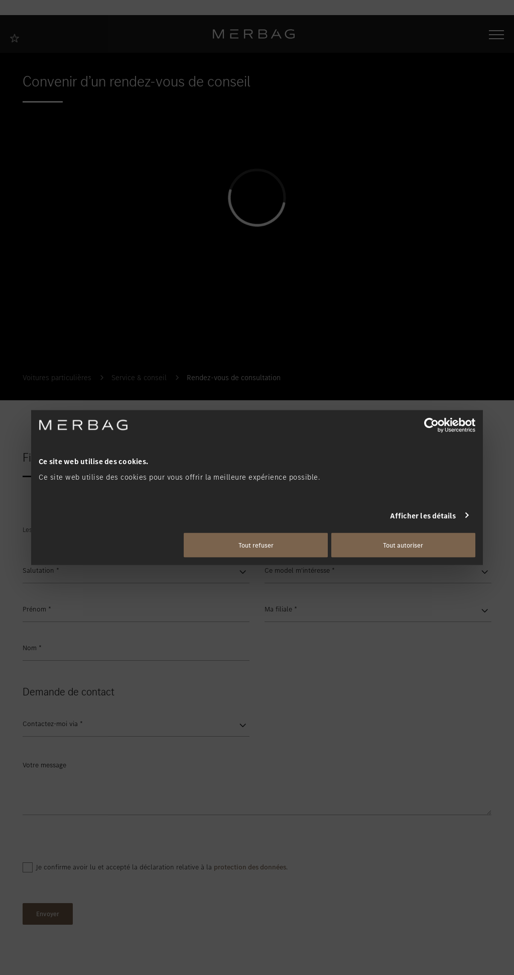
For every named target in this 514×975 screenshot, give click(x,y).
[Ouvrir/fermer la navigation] (496, 34)
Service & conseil (139, 378)
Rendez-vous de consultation (234, 378)
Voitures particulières (57, 378)
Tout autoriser (403, 545)
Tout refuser (256, 545)
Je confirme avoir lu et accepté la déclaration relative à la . (162, 867)
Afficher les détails (423, 515)
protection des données (250, 867)
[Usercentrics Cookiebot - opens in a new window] (431, 424)
